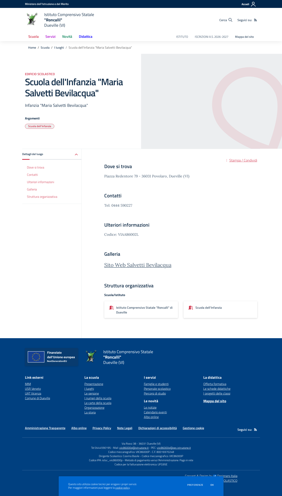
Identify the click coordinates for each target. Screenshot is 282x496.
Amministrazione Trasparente (45, 428)
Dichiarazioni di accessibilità (157, 428)
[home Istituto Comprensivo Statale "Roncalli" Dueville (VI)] (59, 20)
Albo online (151, 417)
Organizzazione (94, 407)
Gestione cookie (193, 428)
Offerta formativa (214, 383)
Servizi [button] (50, 36)
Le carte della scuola (97, 402)
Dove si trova (35, 167)
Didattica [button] (85, 36)
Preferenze (195, 485)
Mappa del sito (244, 36)
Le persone (91, 393)
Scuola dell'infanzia (39, 126)
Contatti (32, 174)
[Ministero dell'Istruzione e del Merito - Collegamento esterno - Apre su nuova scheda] (47, 4)
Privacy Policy (102, 428)
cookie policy (122, 488)
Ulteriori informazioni (40, 182)
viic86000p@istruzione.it (134, 448)
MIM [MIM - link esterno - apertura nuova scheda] (28, 383)
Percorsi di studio (155, 393)
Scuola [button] (33, 36)
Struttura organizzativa (42, 196)
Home (32, 47)
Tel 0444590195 (101, 448)
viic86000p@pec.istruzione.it (174, 448)
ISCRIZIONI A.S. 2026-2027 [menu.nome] (211, 36)
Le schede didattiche (216, 388)
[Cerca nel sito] (225, 20)
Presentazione (93, 383)
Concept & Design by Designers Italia (211, 475)
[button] (52, 154)
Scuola (45, 47)
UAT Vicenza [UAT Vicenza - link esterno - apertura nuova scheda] (33, 393)
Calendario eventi (155, 412)
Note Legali (124, 428)
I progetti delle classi (216, 393)
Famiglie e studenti (156, 383)
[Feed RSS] (255, 20)
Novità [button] (67, 36)
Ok (212, 485)
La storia (90, 412)
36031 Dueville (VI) (150, 443)
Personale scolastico (157, 388)
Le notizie (150, 407)
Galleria (32, 189)
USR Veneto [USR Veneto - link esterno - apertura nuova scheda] (33, 388)
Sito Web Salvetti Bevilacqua (137, 265)
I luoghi (59, 47)
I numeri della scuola (97, 398)
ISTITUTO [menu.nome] (182, 36)
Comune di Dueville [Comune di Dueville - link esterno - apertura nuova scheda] (37, 398)
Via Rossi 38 (129, 443)
